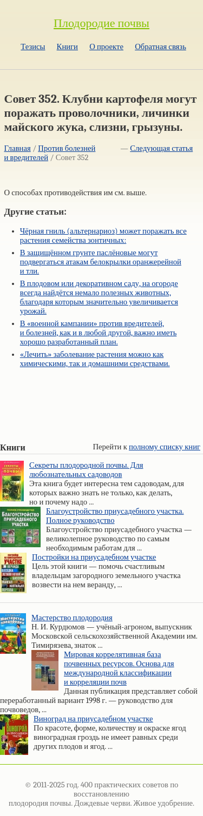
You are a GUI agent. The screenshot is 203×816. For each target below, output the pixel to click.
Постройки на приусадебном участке (94, 557)
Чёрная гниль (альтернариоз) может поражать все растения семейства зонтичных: (103, 236)
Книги (67, 46)
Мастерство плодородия (72, 617)
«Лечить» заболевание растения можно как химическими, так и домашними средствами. (95, 359)
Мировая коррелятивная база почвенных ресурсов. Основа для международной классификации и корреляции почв (119, 668)
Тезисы (33, 46)
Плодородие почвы (101, 23)
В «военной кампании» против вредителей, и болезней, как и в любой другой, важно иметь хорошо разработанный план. (98, 333)
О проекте (106, 46)
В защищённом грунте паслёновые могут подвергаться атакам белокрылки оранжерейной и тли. (100, 262)
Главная (17, 148)
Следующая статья (161, 148)
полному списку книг (164, 447)
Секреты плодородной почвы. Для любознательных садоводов (86, 470)
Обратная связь (160, 46)
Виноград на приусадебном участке (93, 719)
